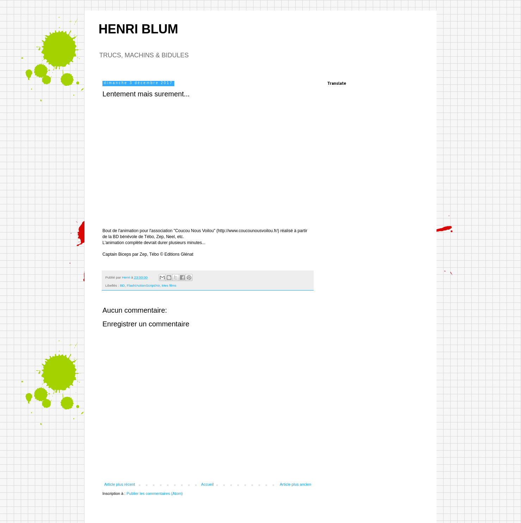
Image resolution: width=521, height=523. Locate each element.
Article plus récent (119, 484)
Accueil (207, 484)
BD (122, 285)
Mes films (169, 285)
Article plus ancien (295, 484)
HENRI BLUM (138, 29)
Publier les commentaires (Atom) (154, 493)
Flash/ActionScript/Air (143, 285)
